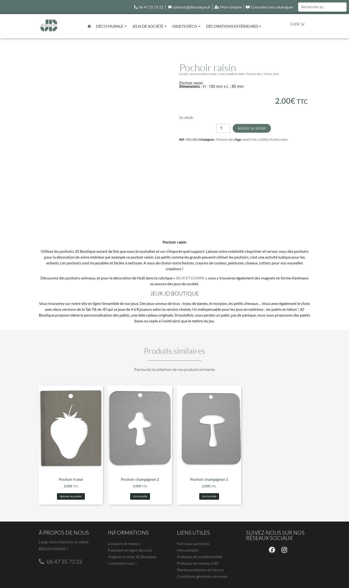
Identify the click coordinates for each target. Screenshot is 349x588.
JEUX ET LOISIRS (190, 278)
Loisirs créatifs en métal (231, 74)
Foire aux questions (193, 543)
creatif (246, 139)
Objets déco (186, 26)
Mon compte (187, 550)
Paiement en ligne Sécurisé (130, 550)
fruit (254, 139)
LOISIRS (263, 139)
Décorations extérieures (234, 26)
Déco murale (111, 26)
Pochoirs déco (254, 74)
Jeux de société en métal (203, 74)
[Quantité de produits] (223, 128)
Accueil (183, 74)
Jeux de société (149, 26)
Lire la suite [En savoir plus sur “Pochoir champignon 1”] (209, 496)
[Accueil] (89, 26)
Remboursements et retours (200, 569)
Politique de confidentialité (199, 556)
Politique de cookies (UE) (198, 563)
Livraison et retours (124, 543)
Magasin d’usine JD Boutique (132, 556)
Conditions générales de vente (202, 576)
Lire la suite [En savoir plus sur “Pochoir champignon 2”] (140, 496)
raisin (284, 139)
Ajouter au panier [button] (71, 496)
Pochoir (274, 139)
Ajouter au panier (252, 128)
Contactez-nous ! (122, 563)
